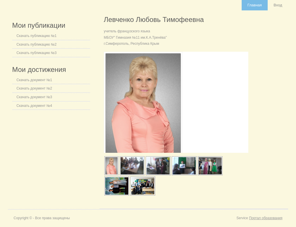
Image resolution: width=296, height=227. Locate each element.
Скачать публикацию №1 (36, 36)
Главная (254, 5)
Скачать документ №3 (34, 97)
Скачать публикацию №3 (36, 53)
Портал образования (265, 218)
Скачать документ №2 (34, 88)
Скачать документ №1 (34, 80)
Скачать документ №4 (34, 106)
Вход (278, 5)
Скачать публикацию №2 (36, 44)
